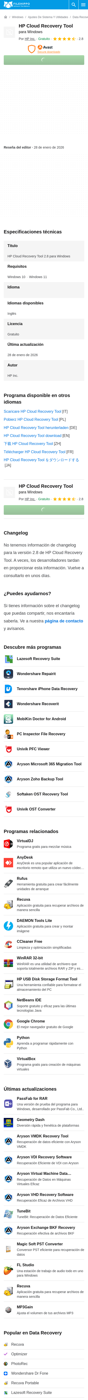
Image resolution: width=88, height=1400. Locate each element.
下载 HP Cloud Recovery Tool (28, 444)
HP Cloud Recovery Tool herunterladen (36, 428)
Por (27, 39)
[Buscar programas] (73, 4)
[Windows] (17, 17)
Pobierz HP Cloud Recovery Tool (31, 419)
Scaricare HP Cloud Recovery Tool (32, 411)
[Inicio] (5, 17)
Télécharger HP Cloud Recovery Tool (35, 452)
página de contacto (64, 621)
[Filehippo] (17, 4)
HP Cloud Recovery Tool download (33, 436)
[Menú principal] (83, 4)
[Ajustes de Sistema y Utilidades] (48, 17)
